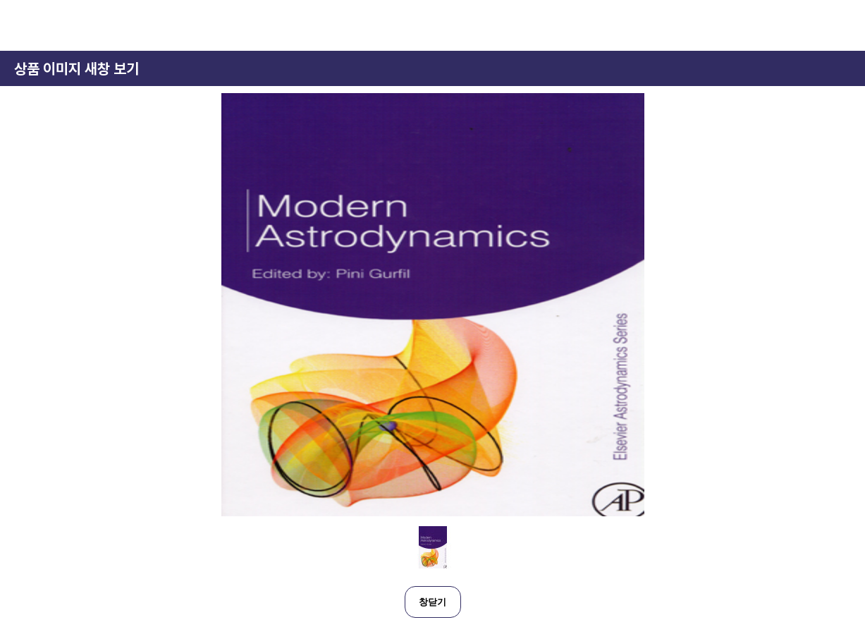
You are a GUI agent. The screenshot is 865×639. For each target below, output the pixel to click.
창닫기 (432, 602)
